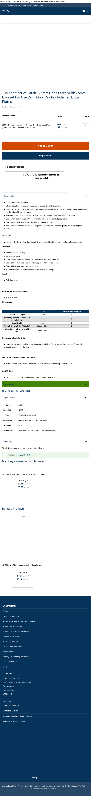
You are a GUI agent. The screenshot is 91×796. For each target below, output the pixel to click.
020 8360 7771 (9, 701)
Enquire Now (45, 155)
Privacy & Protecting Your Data (16, 656)
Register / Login (38, 5)
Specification (10, 397)
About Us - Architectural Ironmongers (19, 621)
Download (9, 384)
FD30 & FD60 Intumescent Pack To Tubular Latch (23, 474)
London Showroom (11, 616)
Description (9, 196)
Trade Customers (10, 662)
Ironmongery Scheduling (13, 626)
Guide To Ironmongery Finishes (16, 631)
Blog (5, 667)
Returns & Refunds (10, 641)
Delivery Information (12, 636)
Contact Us (18, 5)
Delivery (8, 441)
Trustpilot (36, 777)
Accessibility (8, 651)
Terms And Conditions (12, 646)
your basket (25, 455)
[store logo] (33, 11)
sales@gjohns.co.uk (11, 705)
